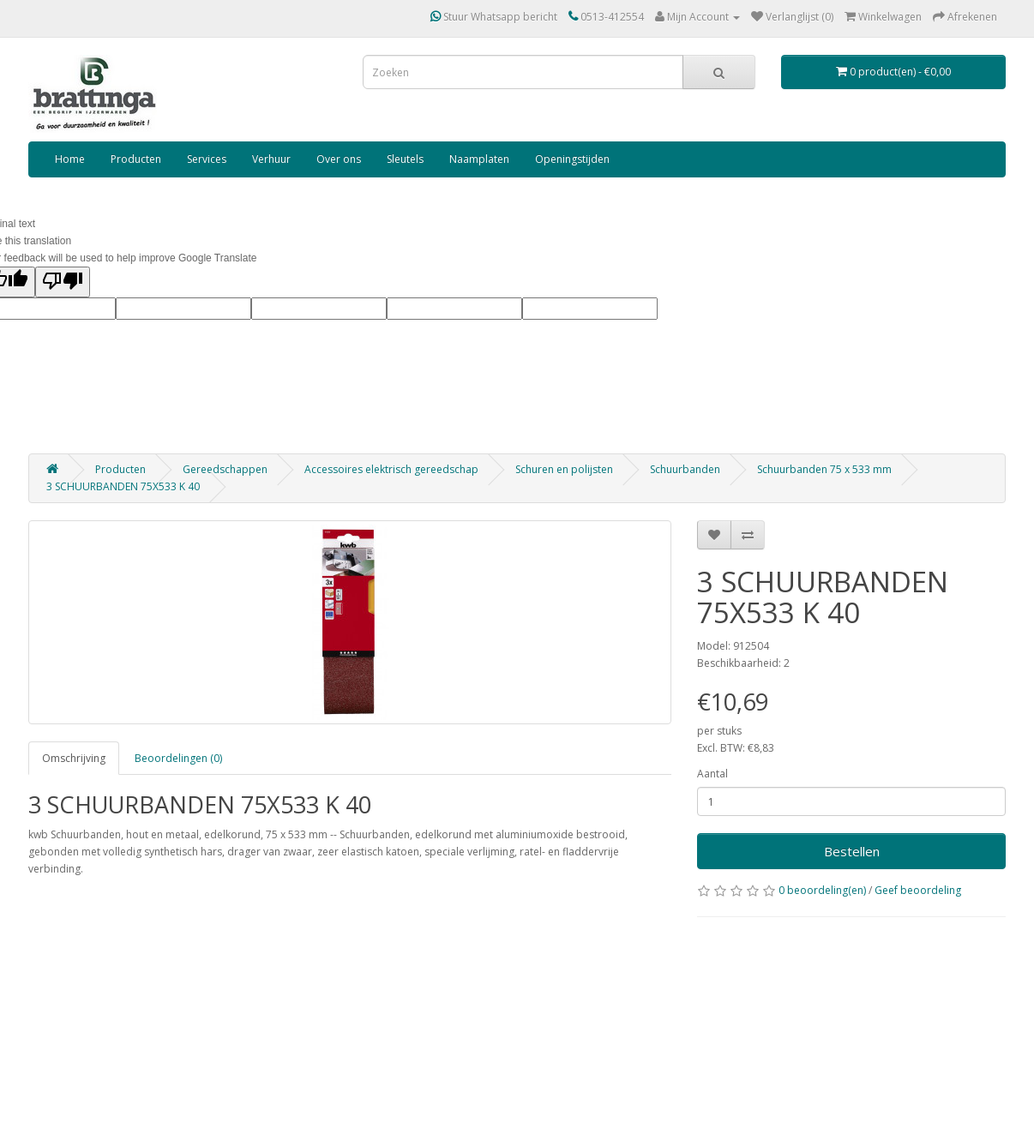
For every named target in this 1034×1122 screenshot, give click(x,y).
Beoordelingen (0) (178, 758)
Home (70, 159)
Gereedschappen (225, 469)
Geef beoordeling (918, 890)
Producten (136, 159)
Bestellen (852, 851)
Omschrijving (73, 758)
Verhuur (271, 159)
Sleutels (405, 159)
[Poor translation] (62, 282)
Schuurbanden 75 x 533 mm (824, 469)
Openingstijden (572, 159)
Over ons (338, 159)
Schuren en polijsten (564, 469)
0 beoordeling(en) (822, 890)
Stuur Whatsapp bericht (493, 16)
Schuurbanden (685, 469)
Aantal (712, 773)
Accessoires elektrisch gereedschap (391, 469)
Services (206, 159)
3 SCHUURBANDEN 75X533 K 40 (123, 486)
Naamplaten (479, 159)
